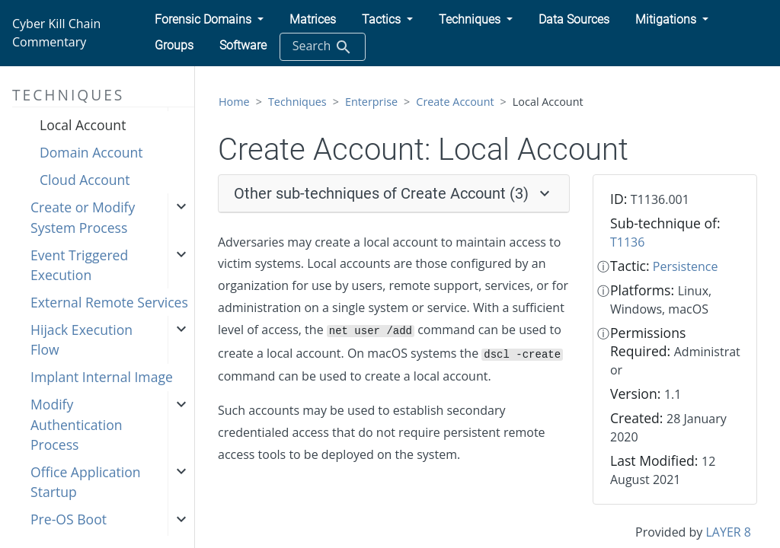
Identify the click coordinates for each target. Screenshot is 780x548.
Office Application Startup (85, 482)
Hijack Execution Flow (81, 339)
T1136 (627, 242)
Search (322, 46)
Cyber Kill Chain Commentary (56, 32)
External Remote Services (109, 302)
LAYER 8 (728, 532)
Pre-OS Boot (68, 519)
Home (234, 101)
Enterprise (371, 101)
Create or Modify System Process (82, 217)
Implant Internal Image (101, 377)
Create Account (455, 101)
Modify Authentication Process (76, 424)
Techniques (297, 101)
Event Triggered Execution (79, 265)
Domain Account (91, 152)
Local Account (83, 125)
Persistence (685, 266)
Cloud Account (85, 179)
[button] (209, 19)
